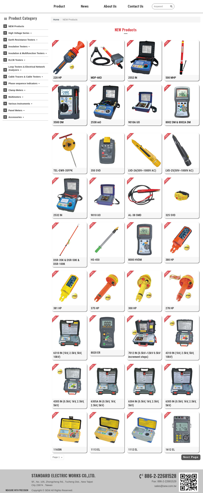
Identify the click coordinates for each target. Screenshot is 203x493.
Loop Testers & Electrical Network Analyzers (26, 68)
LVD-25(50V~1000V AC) (179, 204)
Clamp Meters (16, 90)
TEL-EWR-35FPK (63, 204)
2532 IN (57, 249)
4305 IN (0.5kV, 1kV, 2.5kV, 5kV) (68, 440)
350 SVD (96, 204)
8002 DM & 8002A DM (178, 125)
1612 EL (170, 483)
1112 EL (133, 483)
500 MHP (171, 81)
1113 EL (95, 483)
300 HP (132, 342)
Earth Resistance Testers (22, 40)
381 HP (57, 342)
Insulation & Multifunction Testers (27, 53)
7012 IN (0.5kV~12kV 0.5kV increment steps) (144, 391)
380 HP (170, 293)
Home (56, 19)
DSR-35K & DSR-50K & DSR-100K (66, 299)
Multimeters (15, 97)
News (85, 6)
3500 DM (58, 125)
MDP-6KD (96, 81)
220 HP (57, 81)
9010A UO (134, 125)
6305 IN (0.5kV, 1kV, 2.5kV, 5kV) (181, 440)
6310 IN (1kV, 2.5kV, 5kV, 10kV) (67, 391)
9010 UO (96, 249)
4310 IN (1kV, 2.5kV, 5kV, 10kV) (180, 391)
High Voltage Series (20, 33)
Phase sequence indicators (24, 83)
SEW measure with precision (17, 6)
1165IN (57, 483)
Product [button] (59, 6)
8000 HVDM (135, 293)
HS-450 (95, 293)
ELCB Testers (16, 60)
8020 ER (95, 386)
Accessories (16, 117)
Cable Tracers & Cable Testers (25, 76)
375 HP (95, 342)
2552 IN (132, 81)
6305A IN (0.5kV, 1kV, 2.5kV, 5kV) (103, 440)
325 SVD (170, 249)
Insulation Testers (19, 46)
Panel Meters (16, 110)
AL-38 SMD (134, 249)
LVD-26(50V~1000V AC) (142, 204)
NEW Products (16, 26)
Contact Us (135, 6)
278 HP (170, 342)
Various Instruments (20, 103)
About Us (110, 6)
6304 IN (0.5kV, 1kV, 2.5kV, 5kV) (143, 440)
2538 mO (96, 125)
